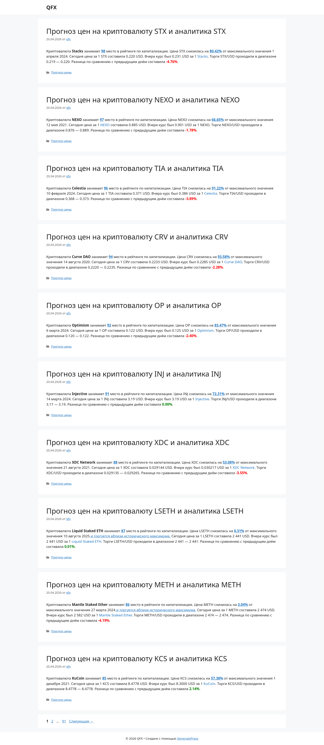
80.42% (216, 51)
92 (109, 325)
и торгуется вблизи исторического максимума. (130, 536)
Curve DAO (233, 261)
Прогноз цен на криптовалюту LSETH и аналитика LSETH (145, 511)
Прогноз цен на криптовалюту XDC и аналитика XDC (137, 442)
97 (102, 119)
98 (103, 51)
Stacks (202, 56)
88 (115, 462)
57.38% (217, 678)
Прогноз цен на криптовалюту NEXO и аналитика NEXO (143, 99)
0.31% (239, 530)
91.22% (218, 188)
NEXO (105, 124)
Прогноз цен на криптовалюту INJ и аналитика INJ (133, 374)
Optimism (205, 330)
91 (107, 393)
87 (123, 530)
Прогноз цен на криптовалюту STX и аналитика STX (136, 31)
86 (128, 604)
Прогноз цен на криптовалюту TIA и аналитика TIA (134, 168)
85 (104, 678)
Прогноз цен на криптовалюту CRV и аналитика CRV (137, 237)
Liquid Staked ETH (86, 541)
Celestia (210, 193)
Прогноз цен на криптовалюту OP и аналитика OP (133, 305)
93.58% (224, 256)
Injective (202, 399)
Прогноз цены (61, 72)
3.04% (243, 604)
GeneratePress (187, 738)
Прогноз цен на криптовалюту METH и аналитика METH (143, 584)
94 (111, 256)
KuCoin (209, 683)
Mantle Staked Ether (115, 615)
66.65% (218, 119)
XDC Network (244, 467)
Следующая (81, 721)
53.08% (229, 462)
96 (106, 188)
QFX (51, 7)
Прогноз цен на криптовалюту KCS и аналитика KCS (136, 658)
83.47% (220, 325)
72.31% (218, 393)
